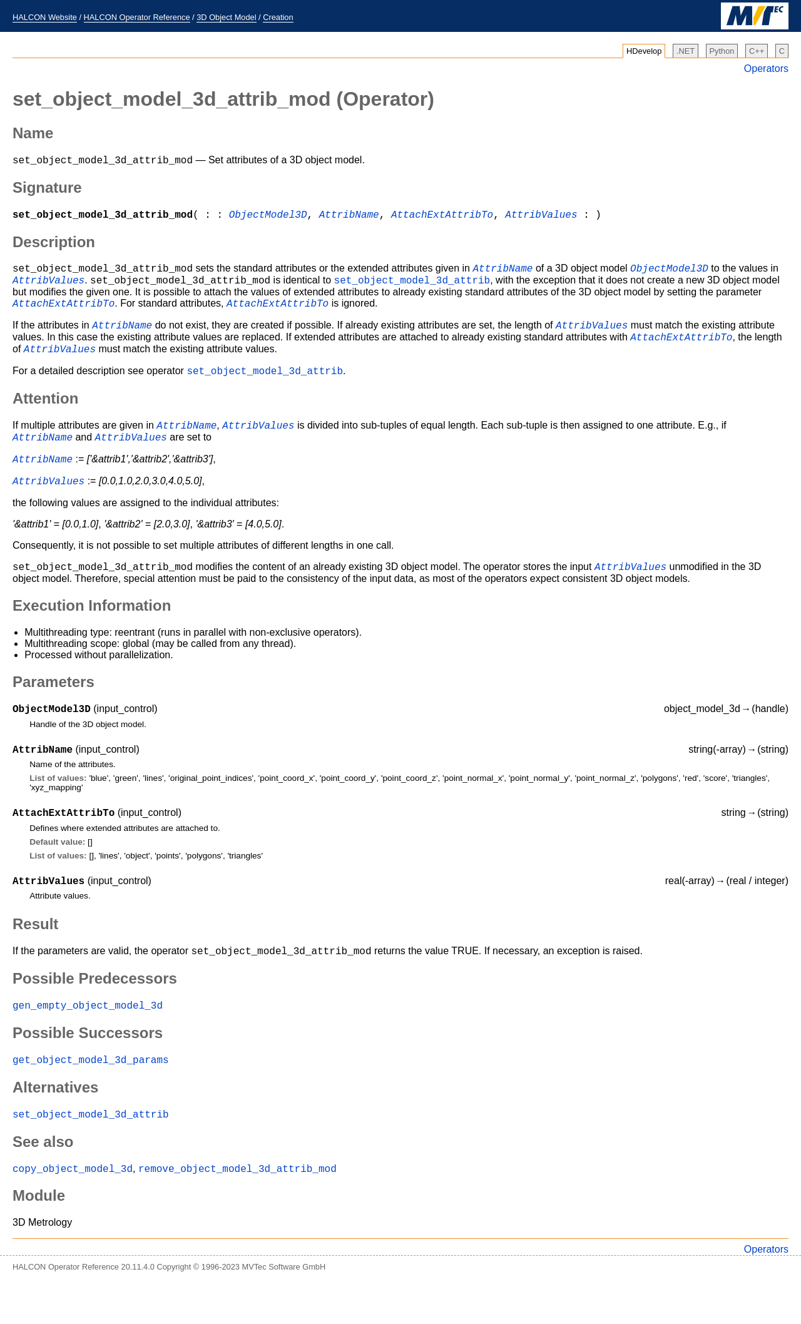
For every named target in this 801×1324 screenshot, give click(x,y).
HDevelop (643, 51)
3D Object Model (226, 17)
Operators (766, 68)
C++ (756, 51)
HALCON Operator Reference (137, 17)
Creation (278, 17)
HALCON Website (45, 17)
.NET (685, 51)
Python (722, 51)
